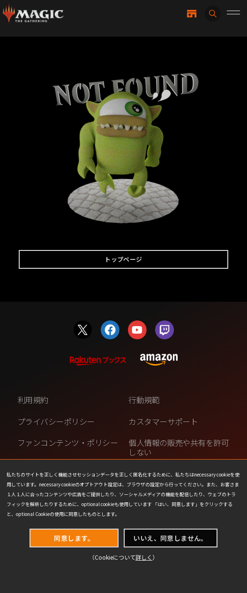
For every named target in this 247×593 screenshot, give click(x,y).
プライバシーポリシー (56, 421)
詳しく (143, 557)
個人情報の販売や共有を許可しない (178, 447)
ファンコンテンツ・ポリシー (67, 442)
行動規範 (143, 400)
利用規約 (32, 400)
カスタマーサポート (163, 421)
